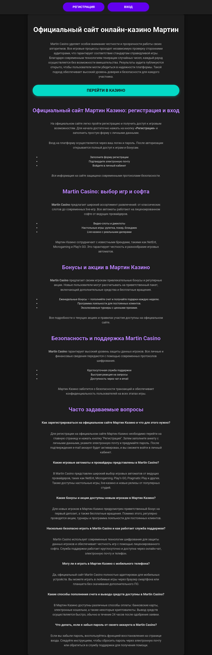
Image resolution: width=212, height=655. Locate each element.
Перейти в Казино (106, 90)
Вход (128, 7)
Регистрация (84, 7)
